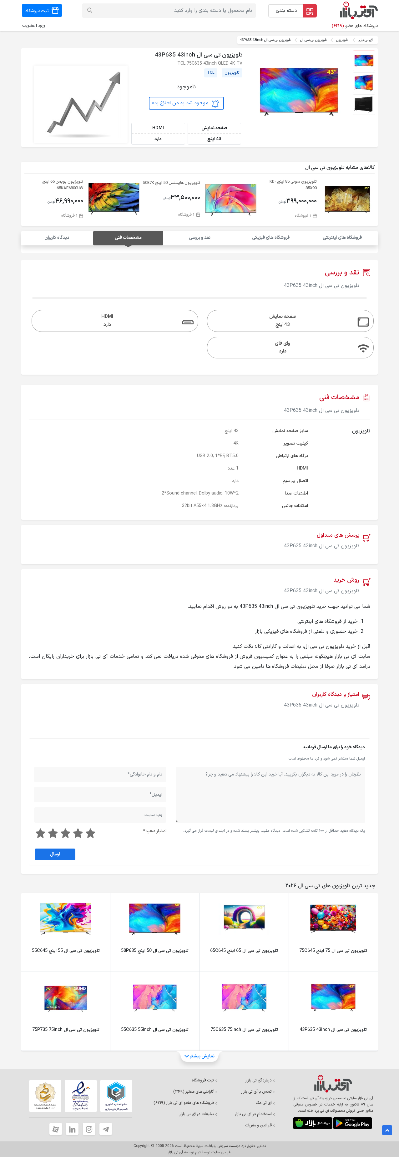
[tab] (329, 886)
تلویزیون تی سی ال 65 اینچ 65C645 (244, 951)
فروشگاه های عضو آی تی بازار (185, 1103)
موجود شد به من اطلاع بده (185, 103)
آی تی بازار (365, 40)
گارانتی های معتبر (195, 1092)
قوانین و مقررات (260, 1125)
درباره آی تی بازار (260, 1080)
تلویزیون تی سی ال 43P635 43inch (333, 1030)
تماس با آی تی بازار (258, 1092)
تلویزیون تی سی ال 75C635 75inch (244, 1030)
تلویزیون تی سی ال (313, 40)
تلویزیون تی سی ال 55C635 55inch (155, 1030)
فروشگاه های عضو (355, 26)
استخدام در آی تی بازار (255, 1114)
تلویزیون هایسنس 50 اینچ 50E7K (171, 183)
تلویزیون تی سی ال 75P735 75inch (65, 1030)
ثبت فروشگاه (204, 1080)
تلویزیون (342, 40)
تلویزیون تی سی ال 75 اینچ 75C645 (333, 951)
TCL (211, 73)
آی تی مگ (265, 1103)
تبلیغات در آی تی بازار (198, 1114)
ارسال (55, 854)
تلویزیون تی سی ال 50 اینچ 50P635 (155, 951)
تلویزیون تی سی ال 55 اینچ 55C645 (66, 951)
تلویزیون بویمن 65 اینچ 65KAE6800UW (62, 185)
